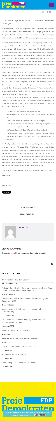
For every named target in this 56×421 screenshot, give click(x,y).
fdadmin (16, 9)
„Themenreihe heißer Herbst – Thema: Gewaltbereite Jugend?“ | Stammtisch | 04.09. (25, 300)
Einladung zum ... (28, 214)
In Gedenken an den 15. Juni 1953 (14, 355)
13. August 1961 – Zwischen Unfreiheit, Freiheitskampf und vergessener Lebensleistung (23, 321)
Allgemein (26, 9)
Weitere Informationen (24, 415)
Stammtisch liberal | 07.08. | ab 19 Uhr (16, 330)
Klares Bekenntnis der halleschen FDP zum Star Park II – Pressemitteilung (23, 310)
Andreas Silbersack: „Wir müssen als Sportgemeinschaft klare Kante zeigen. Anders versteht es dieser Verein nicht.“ (27, 289)
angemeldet (13, 253)
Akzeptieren (40, 415)
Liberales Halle (35, 9)
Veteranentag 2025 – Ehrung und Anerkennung (19, 363)
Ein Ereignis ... (28, 207)
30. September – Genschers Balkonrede (16, 280)
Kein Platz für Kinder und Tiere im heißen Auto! (19, 347)
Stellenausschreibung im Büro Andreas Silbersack (20, 338)
